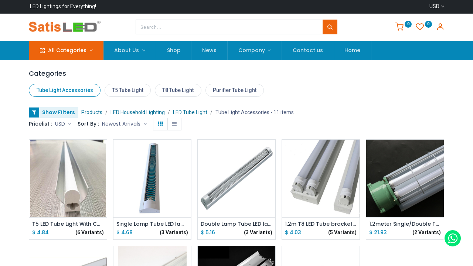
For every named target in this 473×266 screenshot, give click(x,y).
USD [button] (61, 123)
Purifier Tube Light (234, 90)
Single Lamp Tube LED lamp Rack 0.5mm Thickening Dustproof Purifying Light (152, 224)
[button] (124, 124)
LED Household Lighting (137, 112)
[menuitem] (173, 50)
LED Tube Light (190, 112)
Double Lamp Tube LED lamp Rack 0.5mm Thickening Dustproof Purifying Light (236, 224)
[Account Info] (440, 28)
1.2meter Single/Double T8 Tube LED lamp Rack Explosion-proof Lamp (405, 224)
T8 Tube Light (178, 90)
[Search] (330, 27)
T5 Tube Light (127, 90)
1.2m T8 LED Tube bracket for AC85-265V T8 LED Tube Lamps (321, 224)
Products (91, 112)
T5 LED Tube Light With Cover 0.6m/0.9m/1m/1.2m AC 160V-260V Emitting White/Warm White (68, 224)
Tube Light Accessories (65, 90)
